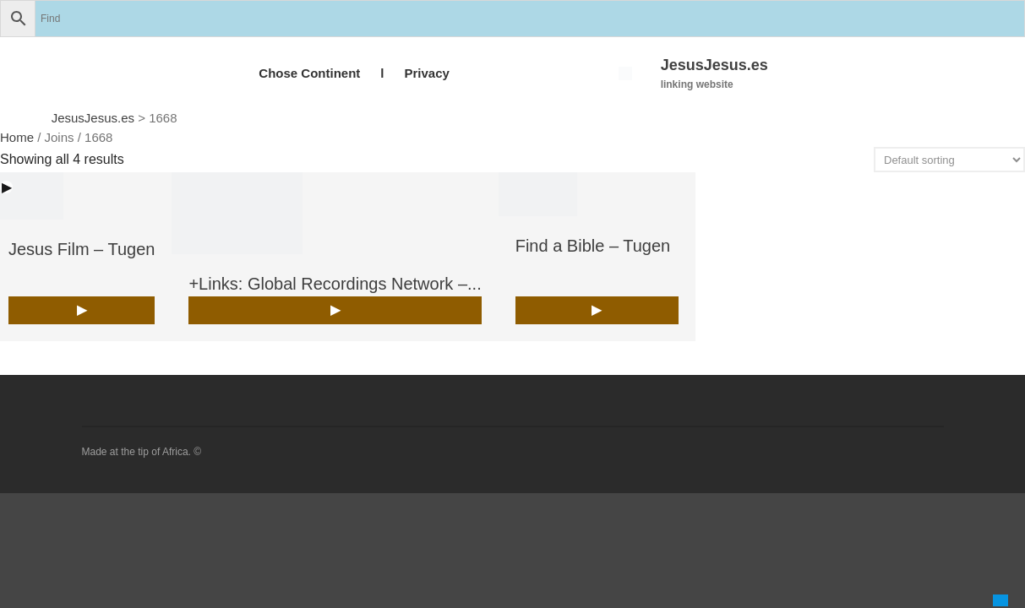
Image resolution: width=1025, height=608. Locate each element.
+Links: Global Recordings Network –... (334, 283)
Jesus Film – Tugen (81, 249)
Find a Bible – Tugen (592, 245)
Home (17, 137)
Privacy (426, 73)
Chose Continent (309, 73)
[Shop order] (949, 159)
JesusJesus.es (714, 65)
